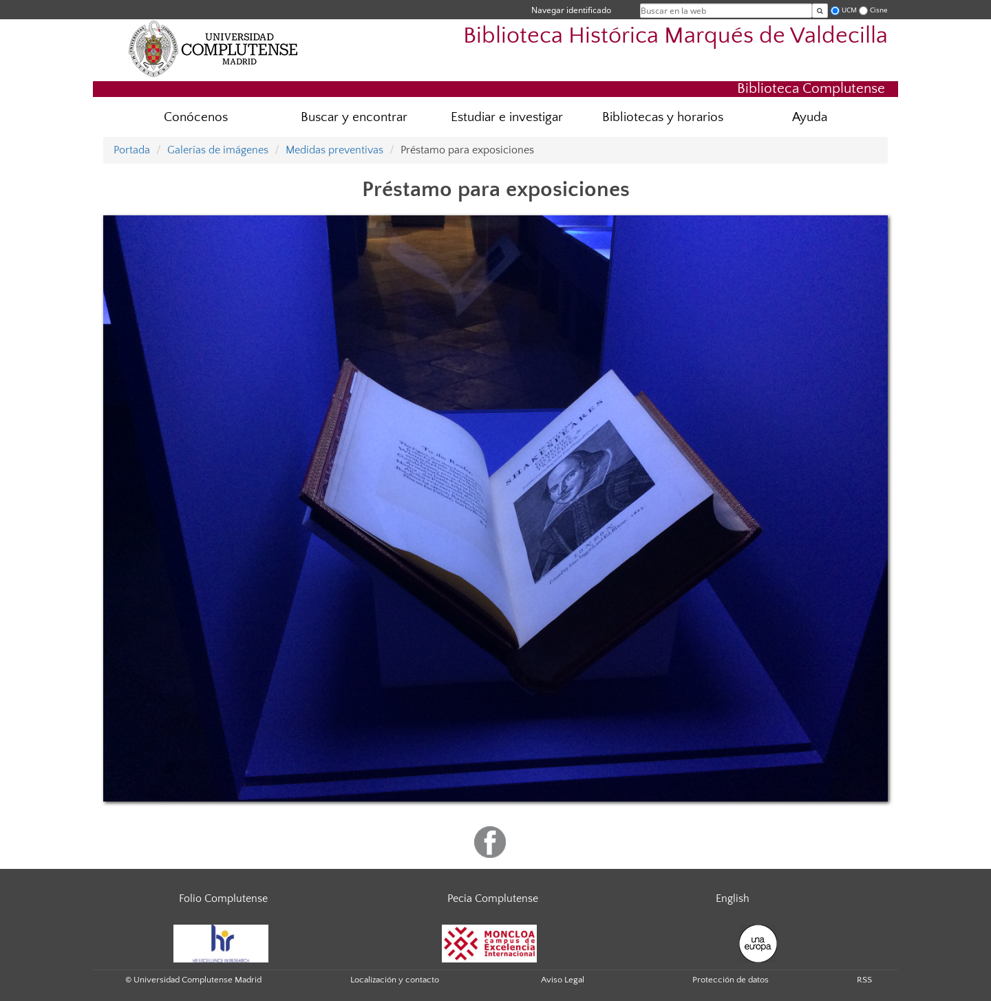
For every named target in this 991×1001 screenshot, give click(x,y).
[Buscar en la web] (820, 10)
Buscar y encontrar (354, 117)
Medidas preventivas (334, 150)
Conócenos (196, 117)
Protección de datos (730, 979)
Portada (132, 150)
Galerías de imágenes (217, 150)
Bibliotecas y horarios (662, 117)
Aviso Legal (562, 979)
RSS (864, 979)
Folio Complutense (223, 898)
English (732, 898)
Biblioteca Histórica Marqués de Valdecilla (675, 36)
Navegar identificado (571, 10)
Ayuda (809, 117)
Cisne (879, 10)
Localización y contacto (394, 979)
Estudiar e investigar (507, 117)
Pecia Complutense (492, 898)
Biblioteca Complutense (811, 88)
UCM (849, 10)
